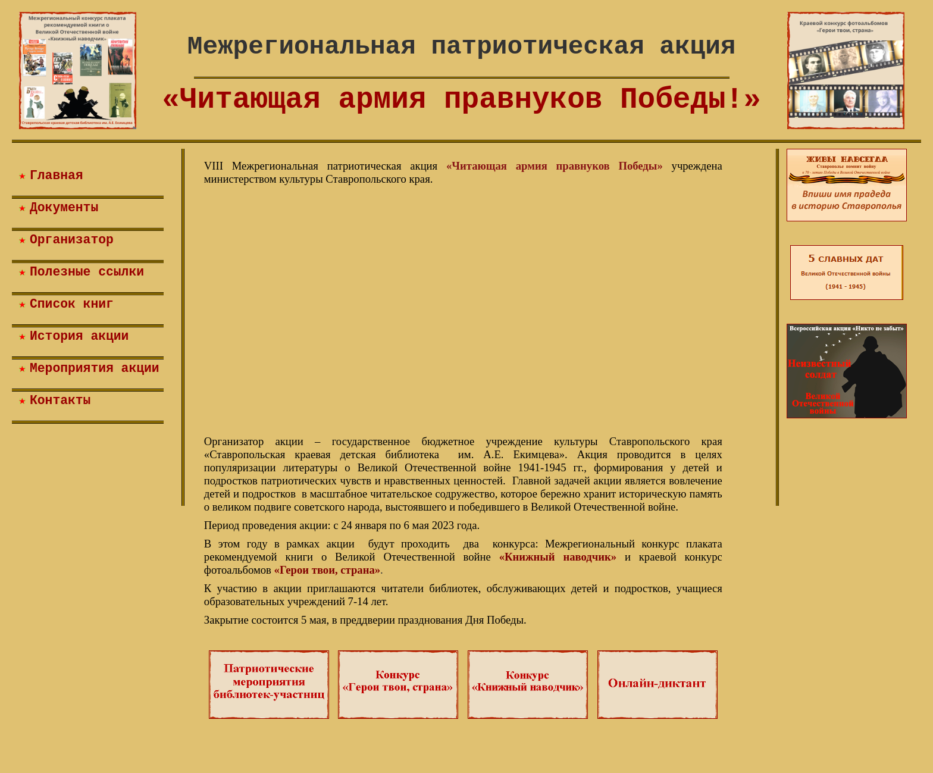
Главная (56, 175)
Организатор (72, 239)
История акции (79, 336)
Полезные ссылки (87, 272)
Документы (64, 207)
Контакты (60, 400)
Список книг (72, 304)
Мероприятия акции (94, 368)
